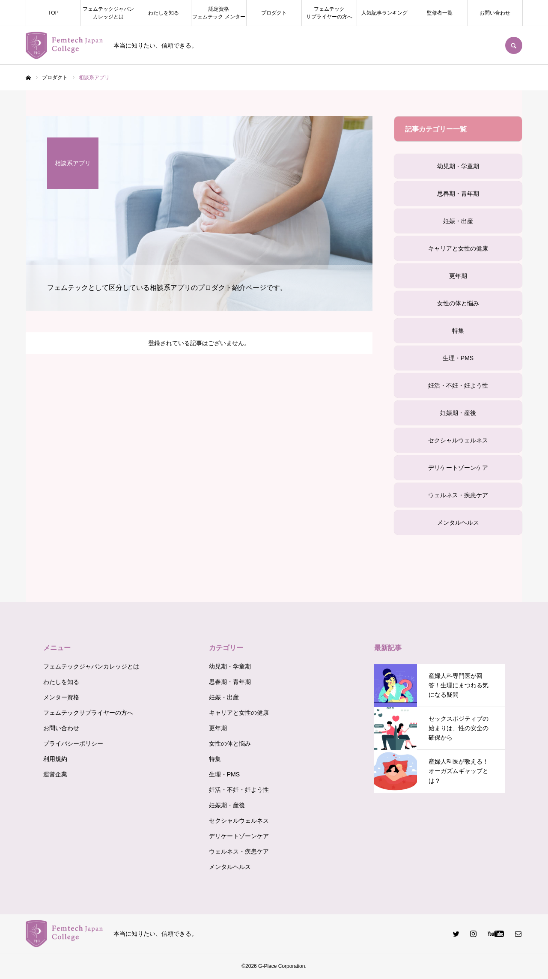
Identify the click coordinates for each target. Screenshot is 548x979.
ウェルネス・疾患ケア (458, 495)
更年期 (458, 275)
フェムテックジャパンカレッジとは (108, 13)
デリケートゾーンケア (458, 467)
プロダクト (274, 13)
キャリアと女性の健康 (458, 248)
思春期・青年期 (458, 193)
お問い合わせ (495, 13)
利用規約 (55, 758)
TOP (53, 13)
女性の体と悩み (458, 303)
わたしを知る (163, 13)
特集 (458, 330)
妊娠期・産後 (458, 412)
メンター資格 (61, 697)
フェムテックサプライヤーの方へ (329, 13)
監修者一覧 (440, 13)
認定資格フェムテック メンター (218, 13)
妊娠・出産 (458, 221)
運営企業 (55, 774)
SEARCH (513, 45)
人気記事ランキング (384, 13)
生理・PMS (458, 358)
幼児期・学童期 (458, 166)
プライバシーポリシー (73, 743)
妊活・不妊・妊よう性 (458, 385)
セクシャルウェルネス (458, 440)
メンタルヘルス (458, 522)
